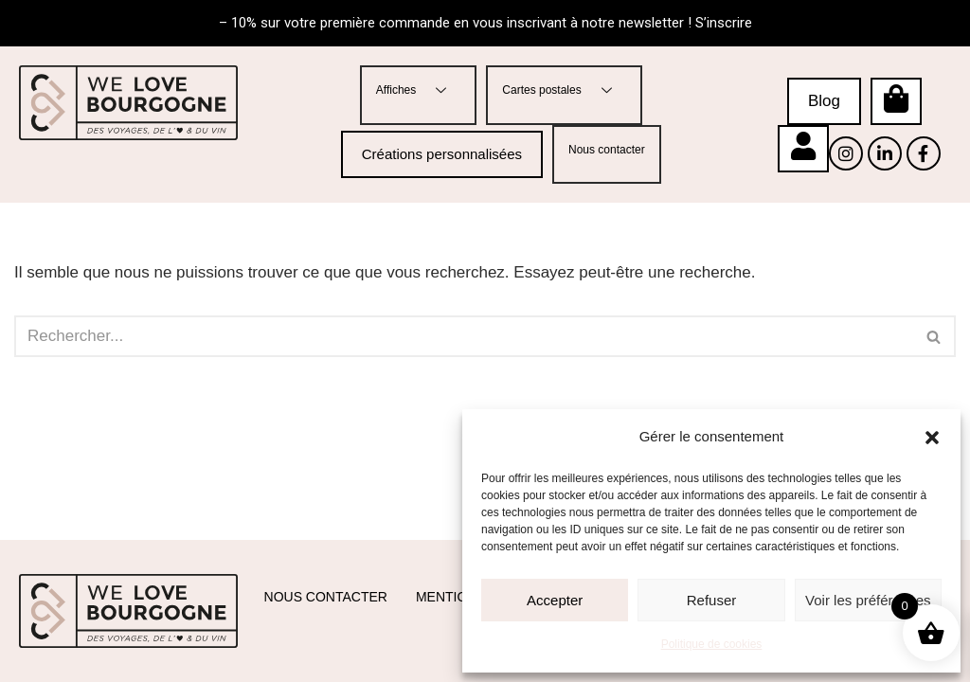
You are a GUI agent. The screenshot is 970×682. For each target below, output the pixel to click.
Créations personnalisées (442, 154)
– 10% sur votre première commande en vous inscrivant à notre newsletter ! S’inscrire (485, 22)
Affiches (418, 90)
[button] (932, 437)
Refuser (712, 600)
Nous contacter (606, 149)
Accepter (555, 600)
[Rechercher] (463, 337)
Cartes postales (563, 90)
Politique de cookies (712, 644)
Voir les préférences (868, 600)
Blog (824, 101)
